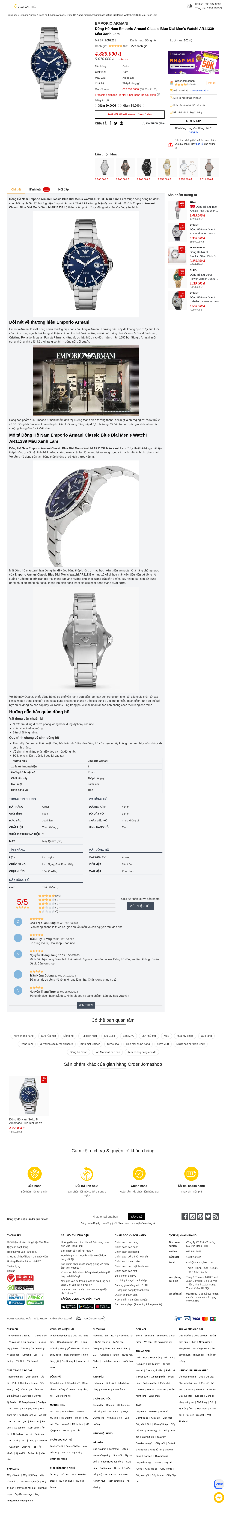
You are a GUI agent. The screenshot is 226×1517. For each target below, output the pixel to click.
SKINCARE (13, 1468)
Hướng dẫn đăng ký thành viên (132, 1290)
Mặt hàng (16, 806)
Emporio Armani (28, 15)
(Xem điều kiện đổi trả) (199, 90)
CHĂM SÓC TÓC (102, 1398)
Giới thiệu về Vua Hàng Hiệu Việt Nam (28, 1242)
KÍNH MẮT (98, 1376)
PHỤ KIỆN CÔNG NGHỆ (62, 1468)
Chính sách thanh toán (127, 1261)
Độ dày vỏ (96, 813)
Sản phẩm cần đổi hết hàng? (77, 1250)
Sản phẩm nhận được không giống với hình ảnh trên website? (85, 1266)
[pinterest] (200, 1216)
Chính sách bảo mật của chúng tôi (136, 1223)
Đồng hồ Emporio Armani (52, 15)
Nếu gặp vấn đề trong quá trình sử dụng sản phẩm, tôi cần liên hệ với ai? (85, 1283)
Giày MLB (163, 1043)
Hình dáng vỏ (98, 827)
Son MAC (128, 1035)
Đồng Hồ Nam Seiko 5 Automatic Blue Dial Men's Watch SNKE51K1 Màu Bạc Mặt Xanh (26, 1121)
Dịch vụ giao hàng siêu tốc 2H (131, 1285)
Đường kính (97, 806)
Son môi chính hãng (138, 1043)
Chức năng (17, 864)
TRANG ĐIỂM (143, 1351)
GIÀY (139, 1405)
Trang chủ (12, 15)
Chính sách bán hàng (126, 1242)
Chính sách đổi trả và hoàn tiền (132, 1256)
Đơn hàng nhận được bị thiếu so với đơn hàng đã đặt (83, 1257)
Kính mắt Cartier (90, 1043)
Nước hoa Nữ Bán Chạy (190, 1043)
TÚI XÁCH (12, 1329)
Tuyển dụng (13, 1266)
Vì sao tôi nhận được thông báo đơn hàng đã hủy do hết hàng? (85, 1274)
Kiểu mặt (95, 864)
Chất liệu (16, 827)
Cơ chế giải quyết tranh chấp (131, 1280)
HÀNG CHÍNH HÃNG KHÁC (193, 1370)
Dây (12, 887)
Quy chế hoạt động (17, 1247)
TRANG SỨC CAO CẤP (191, 1329)
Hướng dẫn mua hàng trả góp (131, 1299)
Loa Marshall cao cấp (107, 1052)
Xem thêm (85, 1005)
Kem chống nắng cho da (141, 1052)
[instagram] (192, 1216)
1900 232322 (214, 8)
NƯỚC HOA (99, 1329)
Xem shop (193, 121)
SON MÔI (141, 1329)
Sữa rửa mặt (48, 1035)
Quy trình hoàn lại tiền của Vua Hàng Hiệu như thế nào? (84, 1291)
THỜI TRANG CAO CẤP (19, 1370)
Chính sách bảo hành (126, 1247)
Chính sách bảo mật (126, 1271)
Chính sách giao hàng (127, 1251)
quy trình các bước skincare (56, 1043)
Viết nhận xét (140, 906)
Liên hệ (11, 1271)
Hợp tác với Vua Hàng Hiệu (22, 1251)
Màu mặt (95, 871)
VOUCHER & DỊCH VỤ (62, 1329)
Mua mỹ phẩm (185, 1035)
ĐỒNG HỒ (55, 1376)
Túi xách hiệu (89, 1035)
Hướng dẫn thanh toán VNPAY (24, 1261)
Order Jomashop (185, 80)
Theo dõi (212, 83)
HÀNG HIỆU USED (102, 1433)
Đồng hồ (150, 40)
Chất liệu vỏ (98, 820)
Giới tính (15, 813)
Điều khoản (40, 1318)
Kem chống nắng (23, 1035)
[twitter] (208, 1216)
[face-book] (185, 1216)
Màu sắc (15, 820)
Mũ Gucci (109, 1035)
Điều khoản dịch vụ (125, 1275)
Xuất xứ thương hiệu (24, 834)
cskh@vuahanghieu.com (199, 1262)
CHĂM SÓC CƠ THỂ (61, 1439)
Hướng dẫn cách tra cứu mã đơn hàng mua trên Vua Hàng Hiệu (85, 1244)
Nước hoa (113, 1043)
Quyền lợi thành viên (126, 1294)
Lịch (12, 857)
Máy (12, 841)
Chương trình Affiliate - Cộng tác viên (27, 1256)
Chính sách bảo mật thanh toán (132, 1266)
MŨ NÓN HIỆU (57, 1405)
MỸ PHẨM (98, 1442)
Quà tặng (206, 1035)
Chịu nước (17, 871)
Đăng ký (193, 132)
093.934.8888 (213, 3)
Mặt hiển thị (97, 857)
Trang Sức (26, 1043)
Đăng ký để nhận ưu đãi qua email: (27, 1219)
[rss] (216, 1216)
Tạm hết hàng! (130, 114)
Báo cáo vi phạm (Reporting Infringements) (138, 1304)
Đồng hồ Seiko (78, 1052)
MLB (166, 1035)
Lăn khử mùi (149, 1035)
